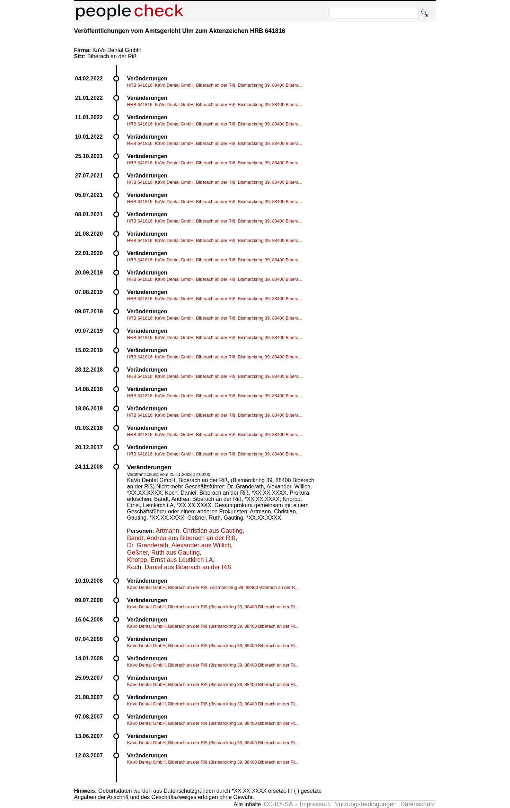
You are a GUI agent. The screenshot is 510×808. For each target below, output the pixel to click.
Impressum (315, 804)
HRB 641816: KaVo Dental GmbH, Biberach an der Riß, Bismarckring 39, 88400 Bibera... (214, 85)
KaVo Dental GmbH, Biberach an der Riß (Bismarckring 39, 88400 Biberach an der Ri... (213, 606)
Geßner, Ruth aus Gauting (163, 552)
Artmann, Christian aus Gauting (199, 530)
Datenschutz (417, 804)
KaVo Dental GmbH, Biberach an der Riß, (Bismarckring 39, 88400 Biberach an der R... (213, 587)
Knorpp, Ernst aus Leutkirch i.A (170, 559)
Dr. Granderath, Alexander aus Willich (179, 545)
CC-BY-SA (278, 804)
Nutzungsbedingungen (365, 804)
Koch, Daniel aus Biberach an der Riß (179, 567)
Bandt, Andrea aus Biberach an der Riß (181, 538)
